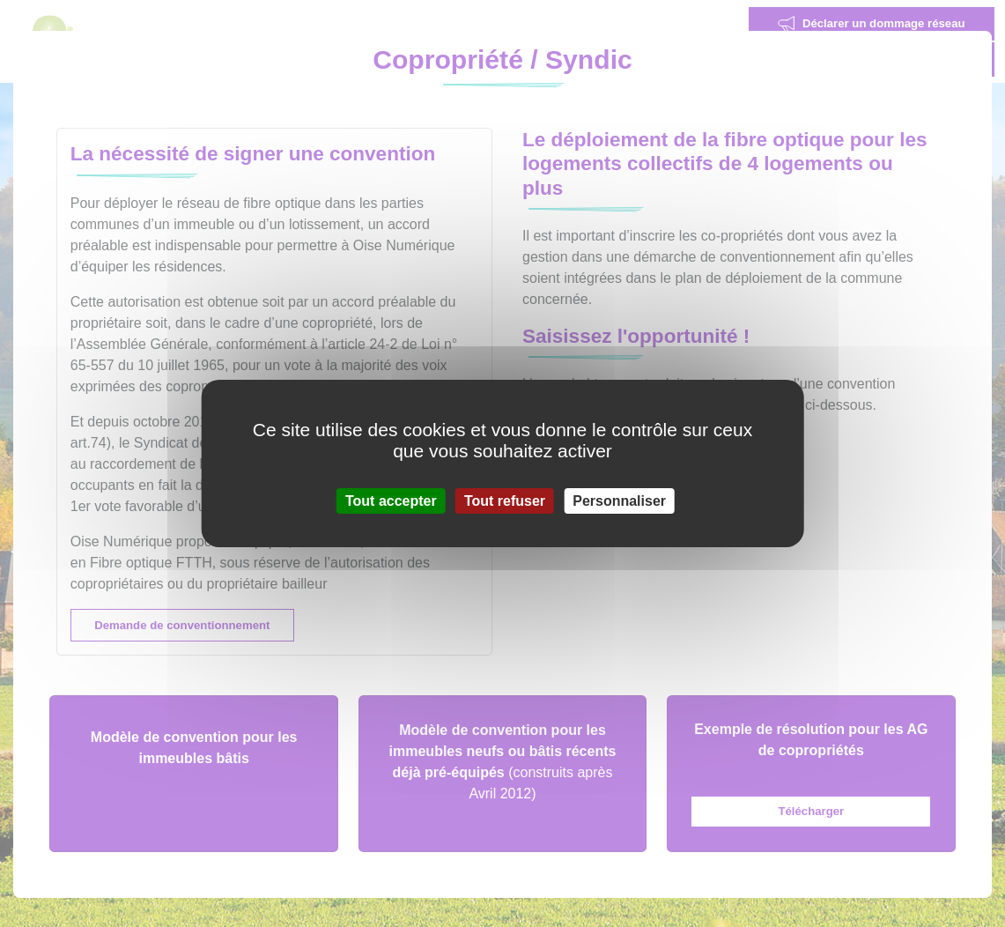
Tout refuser (504, 500)
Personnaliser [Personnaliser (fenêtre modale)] (619, 500)
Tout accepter (391, 500)
